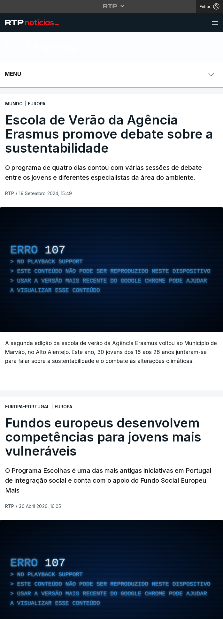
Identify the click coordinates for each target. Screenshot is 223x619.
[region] (111, 269)
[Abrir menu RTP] (111, 6)
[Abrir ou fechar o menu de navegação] (213, 23)
